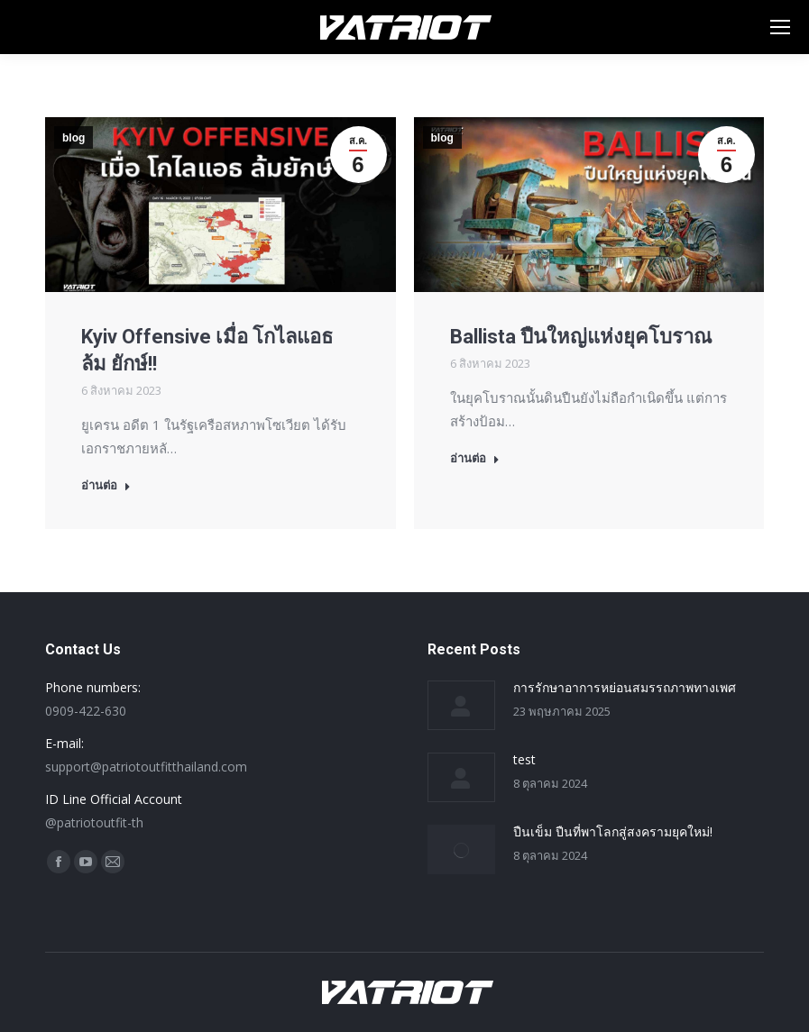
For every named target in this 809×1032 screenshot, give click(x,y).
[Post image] (461, 705)
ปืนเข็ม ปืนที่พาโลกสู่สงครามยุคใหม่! (612, 831)
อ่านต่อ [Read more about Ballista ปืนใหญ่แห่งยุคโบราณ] (475, 458)
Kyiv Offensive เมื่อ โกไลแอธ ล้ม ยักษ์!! (207, 350)
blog (73, 138)
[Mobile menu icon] (780, 27)
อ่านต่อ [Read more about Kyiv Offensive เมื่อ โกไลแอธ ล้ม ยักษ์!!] (106, 485)
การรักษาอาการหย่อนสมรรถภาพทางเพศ (624, 687)
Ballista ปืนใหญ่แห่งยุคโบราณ (581, 336)
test (524, 759)
